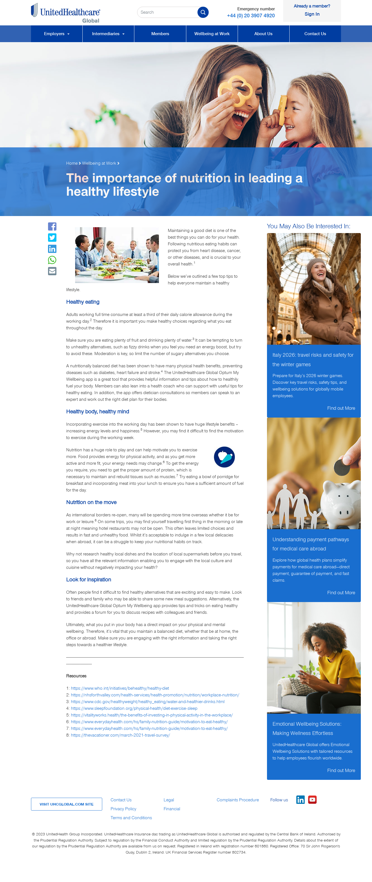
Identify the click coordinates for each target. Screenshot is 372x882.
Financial (172, 809)
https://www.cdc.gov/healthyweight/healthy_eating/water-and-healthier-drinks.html (148, 701)
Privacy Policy (123, 809)
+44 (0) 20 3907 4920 (251, 15)
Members (160, 34)
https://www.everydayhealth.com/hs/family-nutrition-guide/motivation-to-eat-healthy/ (149, 722)
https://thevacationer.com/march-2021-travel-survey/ (120, 735)
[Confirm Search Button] (205, 12)
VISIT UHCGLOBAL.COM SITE (67, 804)
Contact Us (315, 34)
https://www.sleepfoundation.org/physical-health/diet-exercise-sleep (134, 708)
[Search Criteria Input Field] (173, 12)
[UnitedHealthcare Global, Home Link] (80, 13)
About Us (263, 34)
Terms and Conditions (131, 818)
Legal (169, 800)
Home (72, 163)
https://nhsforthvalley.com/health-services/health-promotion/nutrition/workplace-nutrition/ (155, 695)
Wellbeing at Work (212, 34)
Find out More (341, 408)
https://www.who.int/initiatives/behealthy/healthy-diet (120, 688)
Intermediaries (108, 34)
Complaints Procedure (238, 800)
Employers (57, 34)
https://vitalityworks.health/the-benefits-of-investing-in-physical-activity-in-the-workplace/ (152, 715)
